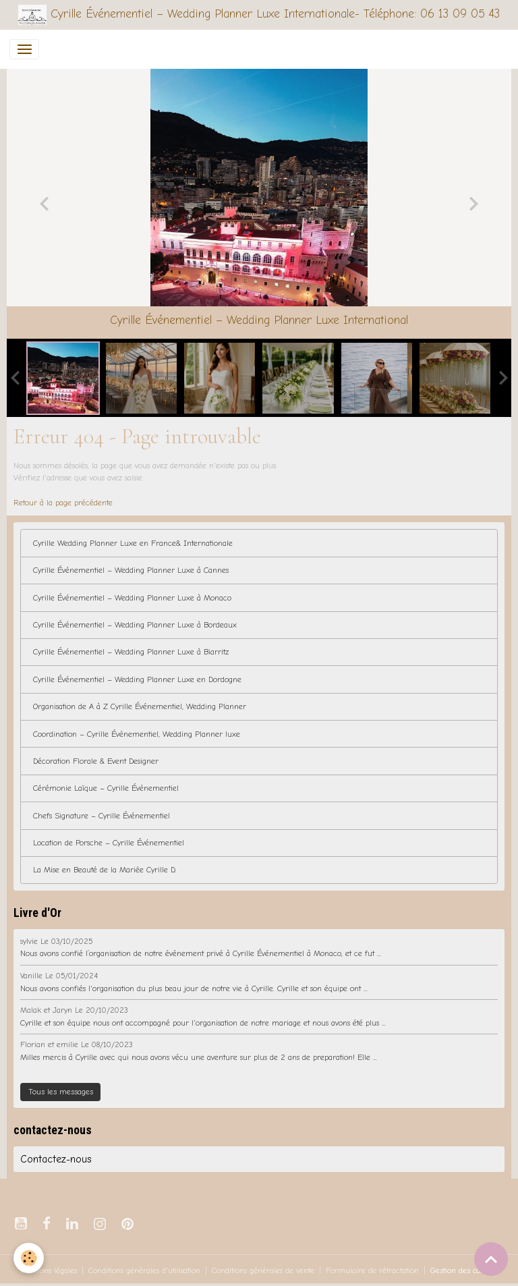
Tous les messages (60, 1091)
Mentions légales (48, 1270)
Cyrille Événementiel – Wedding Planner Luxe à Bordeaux (135, 625)
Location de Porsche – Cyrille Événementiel (108, 842)
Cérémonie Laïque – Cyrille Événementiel (106, 788)
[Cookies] (28, 1258)
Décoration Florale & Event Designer (96, 761)
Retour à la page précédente (63, 502)
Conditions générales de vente (263, 1270)
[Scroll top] (491, 1259)
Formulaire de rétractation (372, 1270)
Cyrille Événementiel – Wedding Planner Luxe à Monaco (132, 598)
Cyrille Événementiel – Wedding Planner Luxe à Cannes (131, 570)
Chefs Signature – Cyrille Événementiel (101, 815)
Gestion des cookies (464, 1270)
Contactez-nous (56, 1159)
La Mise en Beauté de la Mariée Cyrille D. (104, 869)
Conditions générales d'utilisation (144, 1270)
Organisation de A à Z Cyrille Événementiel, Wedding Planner (139, 706)
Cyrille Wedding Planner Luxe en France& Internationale (133, 543)
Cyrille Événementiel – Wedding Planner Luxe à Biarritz (131, 651)
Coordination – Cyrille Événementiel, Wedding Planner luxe (136, 734)
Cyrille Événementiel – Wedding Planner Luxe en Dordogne (137, 679)
